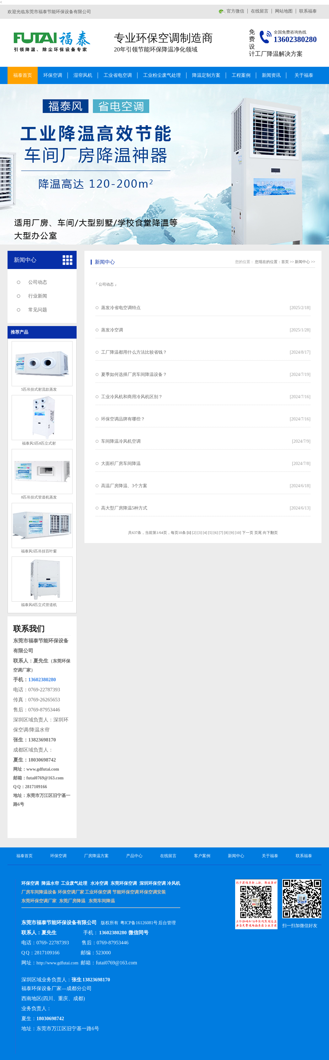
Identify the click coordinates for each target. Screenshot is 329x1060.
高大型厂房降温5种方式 (124, 508)
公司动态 (37, 282)
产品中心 (134, 855)
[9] (231, 532)
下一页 (247, 532)
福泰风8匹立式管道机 (39, 605)
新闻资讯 (271, 75)
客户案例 (202, 855)
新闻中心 (25, 260)
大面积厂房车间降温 (121, 463)
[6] (215, 532)
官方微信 (235, 11)
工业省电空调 (118, 75)
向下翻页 (270, 532)
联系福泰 (308, 11)
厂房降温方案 (96, 855)
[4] (205, 532)
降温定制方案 (206, 75)
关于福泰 (303, 75)
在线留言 (259, 11)
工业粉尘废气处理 (162, 75)
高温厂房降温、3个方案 (124, 485)
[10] (238, 532)
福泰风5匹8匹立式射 (39, 443)
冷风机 (173, 883)
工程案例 (241, 75)
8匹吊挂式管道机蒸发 (39, 497)
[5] (210, 532)
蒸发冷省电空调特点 (121, 307)
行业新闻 (37, 295)
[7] (221, 532)
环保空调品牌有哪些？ (123, 419)
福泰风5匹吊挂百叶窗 (39, 551)
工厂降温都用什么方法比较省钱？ (134, 352)
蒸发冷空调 (112, 330)
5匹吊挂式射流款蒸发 (39, 389)
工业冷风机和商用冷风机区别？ (132, 396)
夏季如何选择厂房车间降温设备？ (134, 374)
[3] (199, 532)
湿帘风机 (82, 75)
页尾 (258, 532)
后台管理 (167, 922)
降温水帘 (50, 883)
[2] (194, 532)
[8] (226, 532)
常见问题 (37, 309)
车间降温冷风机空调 (121, 441)
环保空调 (52, 75)
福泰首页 (22, 75)
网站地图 (284, 11)
